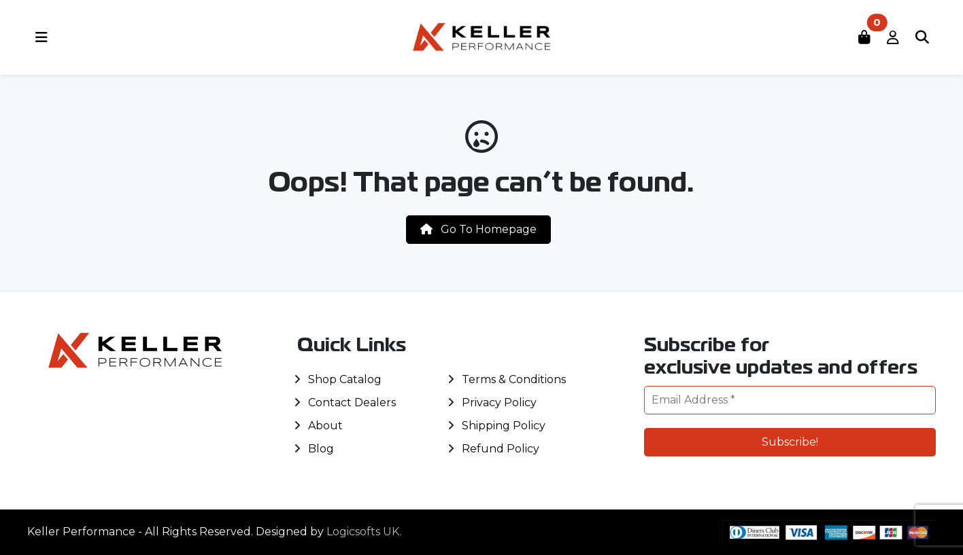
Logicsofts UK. (363, 531)
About (325, 425)
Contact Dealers (352, 402)
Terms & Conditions (514, 379)
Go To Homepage (478, 229)
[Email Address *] (790, 400)
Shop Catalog (345, 379)
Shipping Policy (503, 425)
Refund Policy (500, 448)
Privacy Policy (499, 402)
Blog (321, 448)
